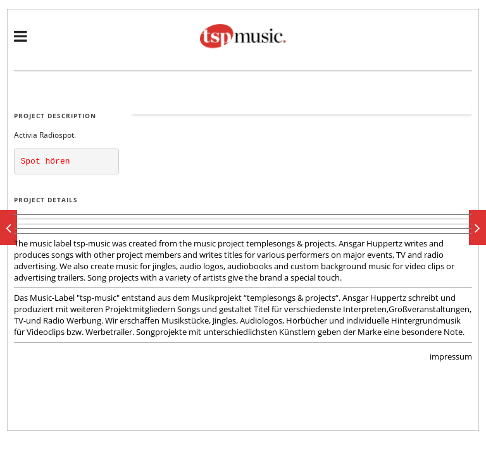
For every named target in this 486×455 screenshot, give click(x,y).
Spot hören (45, 161)
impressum (451, 356)
